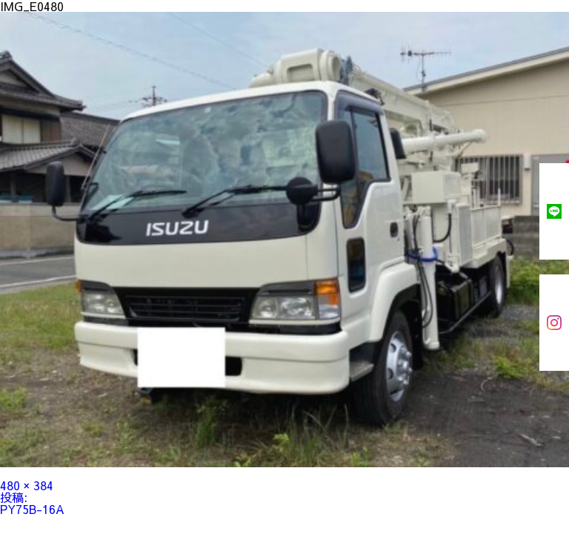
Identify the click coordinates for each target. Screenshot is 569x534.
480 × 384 (26, 485)
